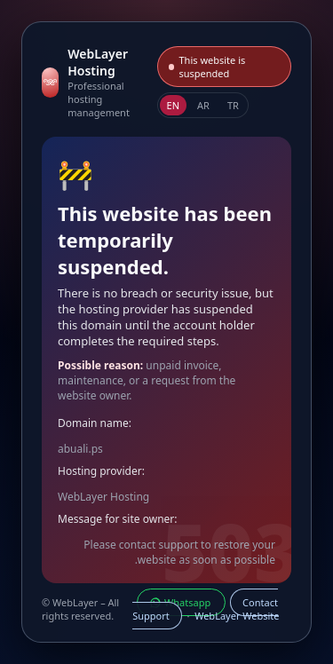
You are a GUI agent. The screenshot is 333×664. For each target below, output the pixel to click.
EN (173, 105)
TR (233, 105)
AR (203, 105)
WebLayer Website (236, 615)
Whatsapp (181, 602)
